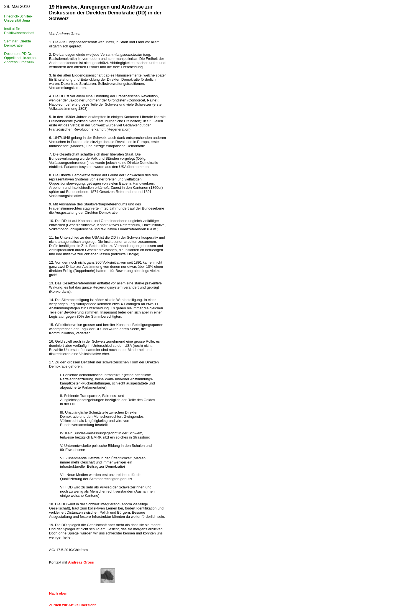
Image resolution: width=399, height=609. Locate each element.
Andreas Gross (81, 562)
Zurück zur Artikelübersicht (72, 605)
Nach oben (58, 593)
